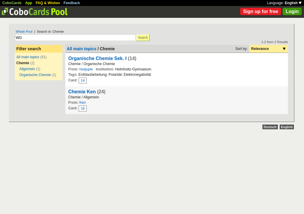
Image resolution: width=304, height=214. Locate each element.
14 (83, 80)
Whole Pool (24, 31)
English (293, 3)
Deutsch (270, 127)
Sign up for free (260, 11)
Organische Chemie (35, 75)
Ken (82, 102)
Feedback (72, 3)
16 (83, 108)
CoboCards (12, 3)
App (28, 3)
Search (143, 37)
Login (292, 11)
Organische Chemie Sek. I (97, 58)
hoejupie (86, 69)
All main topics (27, 57)
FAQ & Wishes (48, 3)
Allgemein (27, 69)
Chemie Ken (82, 91)
